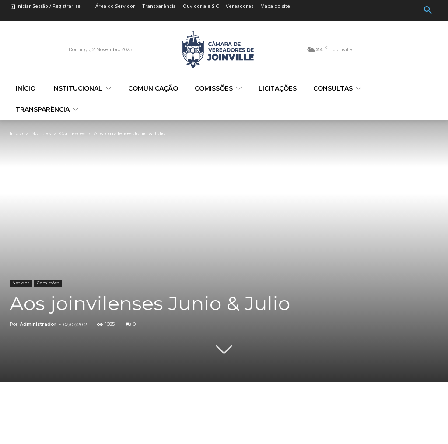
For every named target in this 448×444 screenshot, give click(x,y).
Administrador (38, 324)
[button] (427, 10)
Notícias (41, 133)
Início (16, 133)
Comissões (72, 133)
